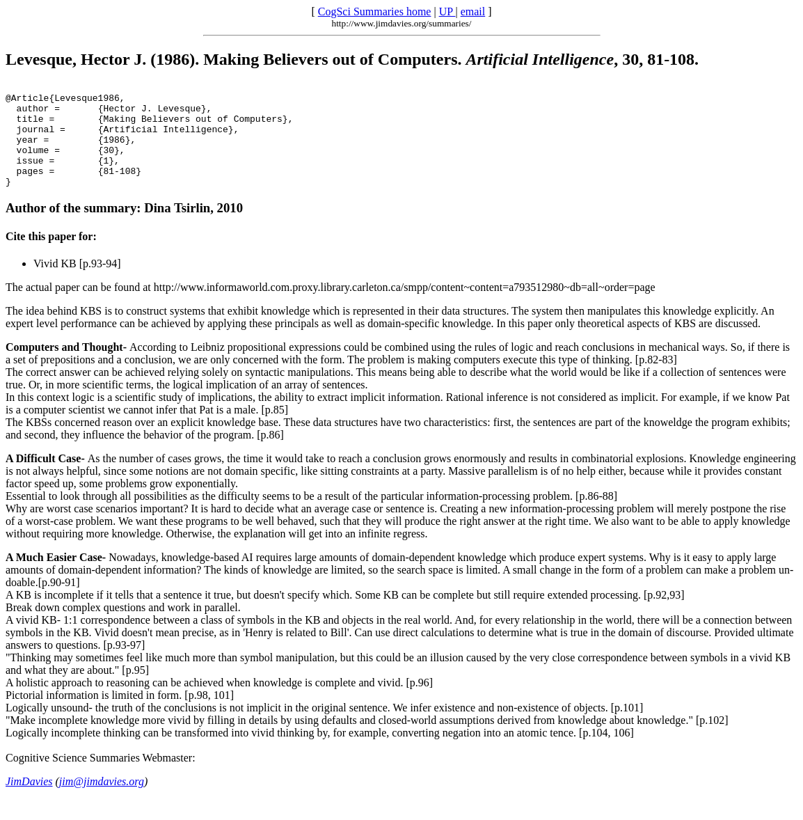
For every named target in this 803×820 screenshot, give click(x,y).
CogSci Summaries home (374, 11)
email (473, 11)
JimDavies (29, 802)
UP (447, 11)
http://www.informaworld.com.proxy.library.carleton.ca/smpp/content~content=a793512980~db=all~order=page (404, 308)
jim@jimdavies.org (101, 802)
